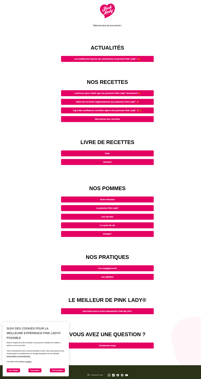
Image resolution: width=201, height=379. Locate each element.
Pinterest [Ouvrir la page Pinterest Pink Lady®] (122, 375)
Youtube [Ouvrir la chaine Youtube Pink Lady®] (126, 375)
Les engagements (107, 268)
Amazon (107, 162)
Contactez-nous (107, 345)
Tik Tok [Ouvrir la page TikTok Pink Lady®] (113, 375)
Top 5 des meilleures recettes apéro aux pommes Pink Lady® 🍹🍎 (107, 110)
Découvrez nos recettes (107, 119)
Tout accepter (57, 370)
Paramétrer (34, 370)
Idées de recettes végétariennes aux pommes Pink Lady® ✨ (107, 102)
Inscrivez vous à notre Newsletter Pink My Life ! (107, 311)
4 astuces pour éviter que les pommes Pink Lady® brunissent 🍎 (107, 93)
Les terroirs (107, 216)
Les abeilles (107, 277)
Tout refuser (13, 370)
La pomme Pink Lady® (107, 208)
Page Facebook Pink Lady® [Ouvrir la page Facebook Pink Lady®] (117, 375)
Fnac (107, 153)
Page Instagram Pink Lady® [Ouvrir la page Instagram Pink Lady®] (109, 375)
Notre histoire (107, 199)
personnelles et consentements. (19, 356)
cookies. (28, 362)
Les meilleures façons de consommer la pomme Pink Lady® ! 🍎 (107, 59)
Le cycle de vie (107, 225)
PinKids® (107, 234)
